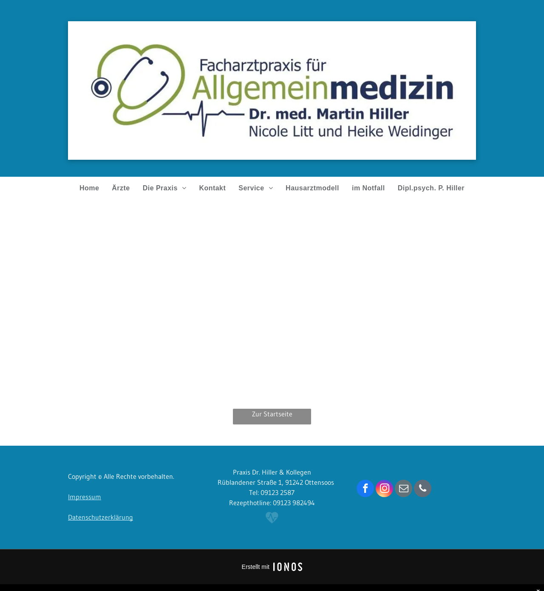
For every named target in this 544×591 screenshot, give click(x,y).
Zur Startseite (272, 414)
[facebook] (365, 489)
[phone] (422, 489)
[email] (403, 489)
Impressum (84, 496)
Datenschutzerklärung (100, 517)
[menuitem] (89, 188)
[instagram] (384, 489)
